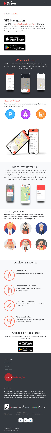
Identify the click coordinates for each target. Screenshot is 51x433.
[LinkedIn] (30, 420)
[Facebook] (20, 420)
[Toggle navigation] (45, 3)
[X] (26, 420)
